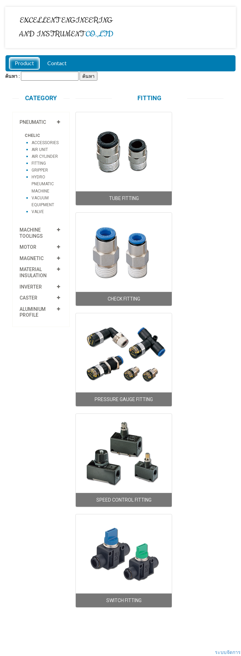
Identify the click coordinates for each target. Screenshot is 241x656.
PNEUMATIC (33, 122)
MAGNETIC (32, 258)
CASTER (28, 298)
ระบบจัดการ (228, 652)
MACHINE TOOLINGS (31, 233)
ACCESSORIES (45, 142)
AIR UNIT (40, 149)
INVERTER (31, 287)
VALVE (38, 211)
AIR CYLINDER (45, 156)
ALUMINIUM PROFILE (33, 312)
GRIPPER (40, 170)
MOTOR (28, 247)
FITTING (39, 163)
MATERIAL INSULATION (33, 272)
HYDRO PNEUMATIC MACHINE (43, 184)
